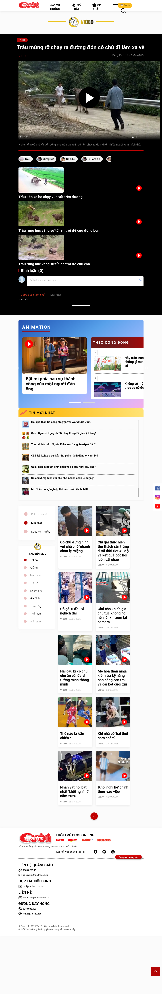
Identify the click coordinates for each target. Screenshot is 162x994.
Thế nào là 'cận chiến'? (72, 735)
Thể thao (35, 613)
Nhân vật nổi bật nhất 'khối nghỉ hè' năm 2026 (74, 791)
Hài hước (35, 575)
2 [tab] (89, 402)
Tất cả (34, 560)
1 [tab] (75, 402)
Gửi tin (124, 5)
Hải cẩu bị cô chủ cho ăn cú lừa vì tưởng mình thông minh (74, 677)
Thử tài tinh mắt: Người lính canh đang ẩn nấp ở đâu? (63, 444)
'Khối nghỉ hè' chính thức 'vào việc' (113, 789)
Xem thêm (23, 299)
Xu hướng (55, 7)
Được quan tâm (40, 514)
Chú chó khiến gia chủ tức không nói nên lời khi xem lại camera (112, 615)
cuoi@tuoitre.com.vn (30, 886)
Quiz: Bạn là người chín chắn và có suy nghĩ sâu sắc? (63, 466)
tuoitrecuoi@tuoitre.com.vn (33, 897)
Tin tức (34, 583)
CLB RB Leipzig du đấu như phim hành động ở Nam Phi (64, 455)
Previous (17, 368)
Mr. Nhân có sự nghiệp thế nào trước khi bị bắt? (59, 489)
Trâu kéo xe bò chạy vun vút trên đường (50, 197)
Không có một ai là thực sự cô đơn (137, 385)
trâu (27, 159)
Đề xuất (96, 7)
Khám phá (36, 590)
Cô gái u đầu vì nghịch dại (72, 611)
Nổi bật (76, 6)
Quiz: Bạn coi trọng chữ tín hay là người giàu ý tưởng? (63, 433)
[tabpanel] (54, 365)
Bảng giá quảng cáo (128, 857)
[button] (115, 6)
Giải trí (34, 567)
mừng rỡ (48, 159)
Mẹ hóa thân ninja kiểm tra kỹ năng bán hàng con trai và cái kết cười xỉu (112, 677)
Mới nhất (36, 523)
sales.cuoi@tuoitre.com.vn (33, 875)
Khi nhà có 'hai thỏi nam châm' (113, 735)
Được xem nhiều (40, 531)
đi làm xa (94, 159)
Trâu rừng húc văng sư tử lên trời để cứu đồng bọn (58, 230)
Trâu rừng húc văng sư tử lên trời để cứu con (54, 264)
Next (146, 368)
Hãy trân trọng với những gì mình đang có (138, 362)
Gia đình (35, 598)
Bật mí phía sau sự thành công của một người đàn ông (51, 383)
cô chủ (70, 159)
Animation (36, 621)
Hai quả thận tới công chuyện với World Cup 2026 (61, 422)
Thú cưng (35, 606)
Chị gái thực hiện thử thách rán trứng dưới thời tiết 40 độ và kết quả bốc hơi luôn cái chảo (113, 551)
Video (22, 40)
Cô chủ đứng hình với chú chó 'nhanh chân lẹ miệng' (62, 478)
